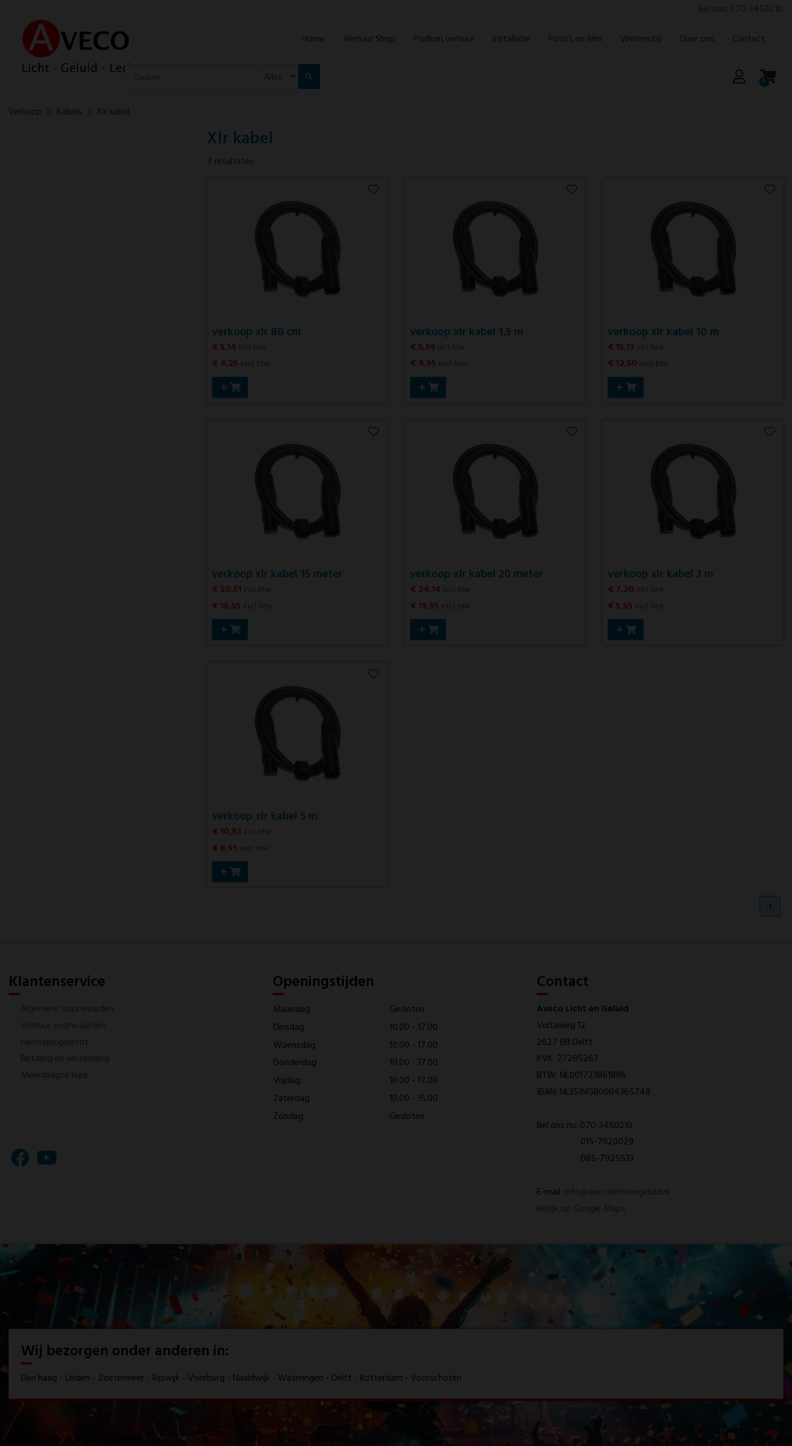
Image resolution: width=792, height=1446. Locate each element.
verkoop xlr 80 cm (256, 330)
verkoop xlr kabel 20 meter (476, 572)
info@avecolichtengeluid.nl (617, 1189)
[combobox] (191, 77)
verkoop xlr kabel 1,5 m (466, 330)
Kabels (69, 111)
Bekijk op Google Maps (581, 1206)
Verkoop (25, 111)
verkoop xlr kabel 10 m (663, 330)
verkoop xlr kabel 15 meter (277, 572)
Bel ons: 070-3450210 (740, 8)
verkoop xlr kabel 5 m (265, 814)
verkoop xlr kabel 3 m (660, 572)
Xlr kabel (112, 111)
